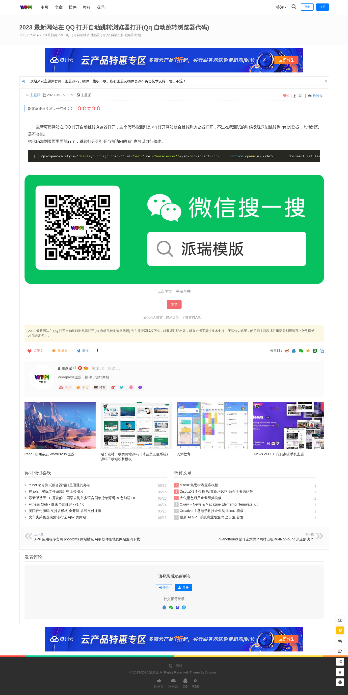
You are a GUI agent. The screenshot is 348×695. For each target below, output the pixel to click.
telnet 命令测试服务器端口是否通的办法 (57, 485)
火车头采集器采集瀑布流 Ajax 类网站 (55, 517)
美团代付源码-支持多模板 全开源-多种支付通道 (63, 510)
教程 (87, 7)
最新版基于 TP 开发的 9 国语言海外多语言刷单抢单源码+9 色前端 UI (80, 498)
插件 (73, 7)
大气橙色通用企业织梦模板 (197, 498)
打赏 (99, 387)
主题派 (35, 95)
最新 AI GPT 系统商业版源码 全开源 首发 (208, 517)
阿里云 (159, 682)
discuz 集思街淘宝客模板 (196, 485)
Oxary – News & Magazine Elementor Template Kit (216, 504)
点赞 (35, 350)
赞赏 (174, 304)
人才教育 (183, 454)
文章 (59, 7)
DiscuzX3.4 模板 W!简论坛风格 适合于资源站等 (213, 491)
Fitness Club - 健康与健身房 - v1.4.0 (54, 504)
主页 (46, 7)
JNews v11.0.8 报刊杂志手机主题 (278, 454)
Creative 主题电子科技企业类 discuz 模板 (208, 511)
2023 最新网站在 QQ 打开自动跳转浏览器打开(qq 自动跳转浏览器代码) (96, 35)
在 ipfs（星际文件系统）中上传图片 (54, 491)
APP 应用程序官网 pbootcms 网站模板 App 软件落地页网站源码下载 (87, 539)
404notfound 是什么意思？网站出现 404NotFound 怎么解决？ (266, 539)
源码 (101, 7)
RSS (195, 682)
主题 (168, 666)
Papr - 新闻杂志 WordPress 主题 (50, 454)
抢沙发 (318, 95)
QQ (185, 682)
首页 (22, 35)
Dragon (210, 672)
